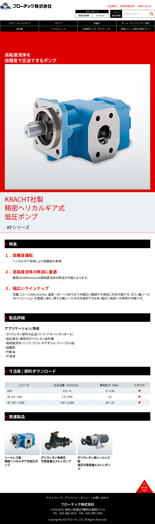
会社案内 (112, 6)
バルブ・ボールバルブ (19, 23)
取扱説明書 (83, 15)
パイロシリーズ (58, 28)
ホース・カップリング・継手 (136, 23)
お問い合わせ (145, 6)
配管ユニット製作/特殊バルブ (135, 28)
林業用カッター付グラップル (97, 28)
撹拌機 (19, 28)
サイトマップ (54, 498)
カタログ (100, 15)
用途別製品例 (127, 6)
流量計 (97, 23)
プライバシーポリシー (77, 498)
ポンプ (58, 23)
